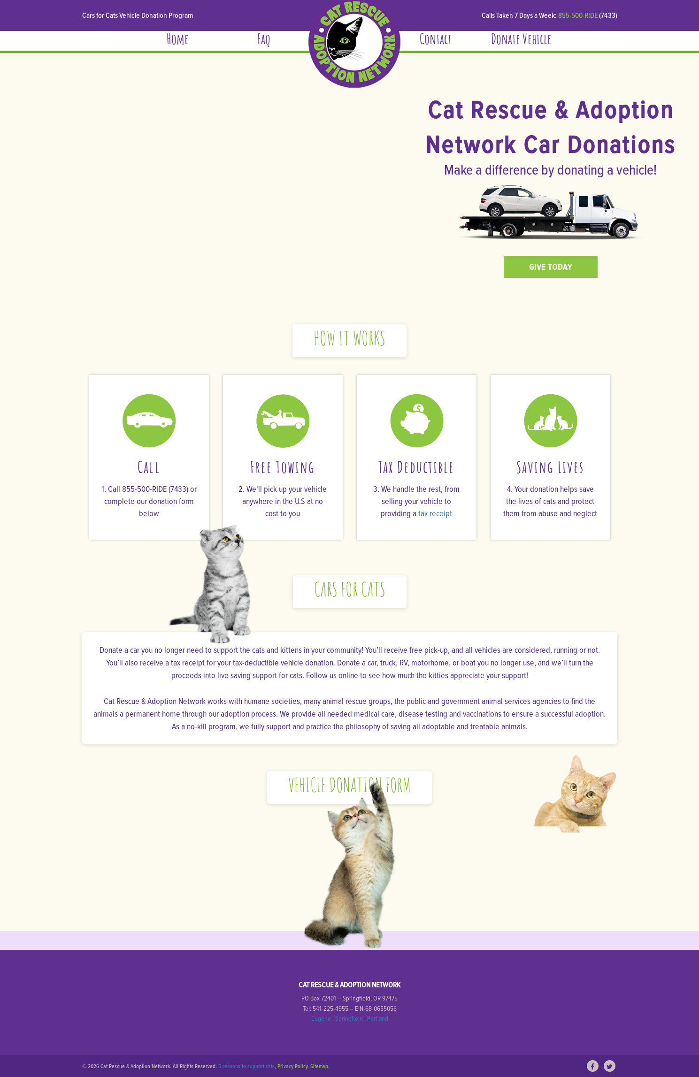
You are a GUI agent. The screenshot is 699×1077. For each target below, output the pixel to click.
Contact (436, 40)
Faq (263, 40)
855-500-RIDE (578, 15)
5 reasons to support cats (246, 1066)
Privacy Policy (292, 1066)
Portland (377, 1018)
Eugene (321, 1018)
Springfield (349, 1018)
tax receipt (435, 513)
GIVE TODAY (550, 267)
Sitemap (319, 1066)
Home (178, 40)
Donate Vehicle (521, 40)
